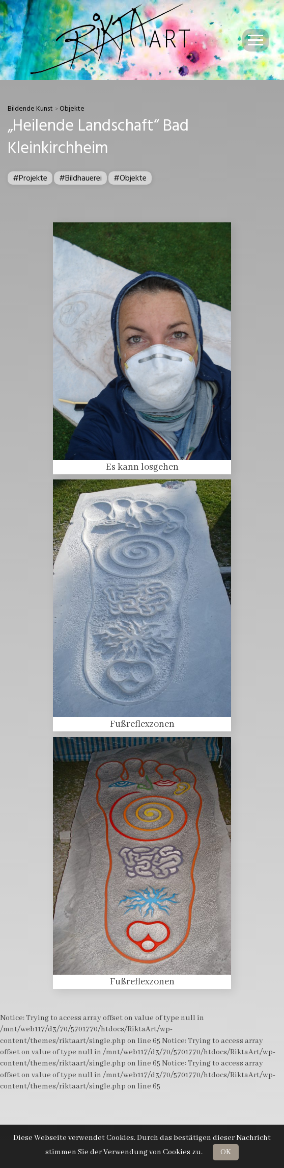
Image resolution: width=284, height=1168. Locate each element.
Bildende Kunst (30, 108)
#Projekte (30, 178)
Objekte (72, 108)
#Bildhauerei (80, 178)
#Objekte (130, 178)
